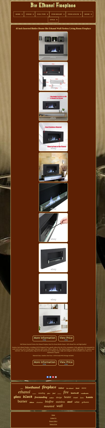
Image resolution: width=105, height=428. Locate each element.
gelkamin (85, 402)
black (27, 397)
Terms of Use (53, 424)
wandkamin (84, 393)
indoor (61, 388)
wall (60, 406)
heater (67, 397)
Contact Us (53, 418)
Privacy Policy (53, 421)
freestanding (41, 397)
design (59, 397)
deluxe (32, 402)
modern (34, 393)
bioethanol (32, 387)
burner (22, 401)
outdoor (51, 398)
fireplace (49, 387)
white (77, 402)
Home (53, 415)
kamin (89, 397)
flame (82, 398)
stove (84, 388)
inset (77, 388)
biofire (49, 401)
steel (69, 401)
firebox (59, 393)
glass (17, 397)
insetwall (75, 393)
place (48, 393)
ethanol (24, 392)
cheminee (39, 402)
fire (66, 392)
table (21, 388)
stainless (60, 401)
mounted (49, 406)
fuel (53, 393)
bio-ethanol (69, 388)
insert (75, 398)
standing (41, 393)
